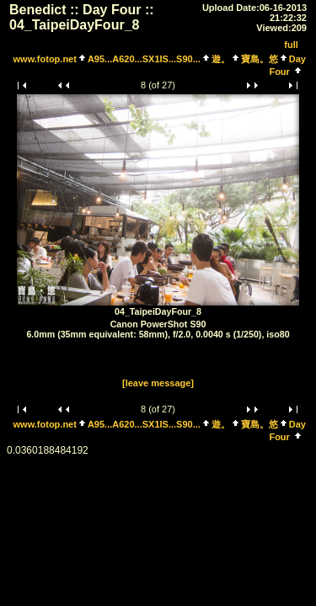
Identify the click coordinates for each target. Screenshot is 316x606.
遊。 (221, 59)
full (291, 45)
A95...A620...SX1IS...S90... (144, 59)
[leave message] (158, 383)
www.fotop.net (45, 59)
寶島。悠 (259, 59)
